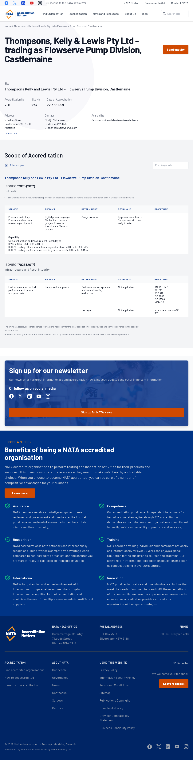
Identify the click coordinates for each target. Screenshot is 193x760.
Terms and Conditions (114, 685)
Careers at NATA (155, 3)
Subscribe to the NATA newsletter (66, 3)
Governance (60, 677)
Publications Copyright (115, 700)
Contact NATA (179, 3)
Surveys (57, 700)
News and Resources (106, 13)
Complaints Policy (111, 708)
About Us (130, 13)
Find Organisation (52, 13)
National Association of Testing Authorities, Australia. (45, 744)
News (56, 685)
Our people (59, 670)
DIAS (145, 13)
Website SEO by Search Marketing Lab (53, 749)
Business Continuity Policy (117, 728)
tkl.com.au (11, 133)
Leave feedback (174, 683)
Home (8, 26)
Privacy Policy (108, 670)
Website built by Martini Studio (19, 749)
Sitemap (105, 692)
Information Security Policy (117, 677)
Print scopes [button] (17, 165)
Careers (57, 708)
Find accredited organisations (25, 670)
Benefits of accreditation (21, 685)
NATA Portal (131, 3)
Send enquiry (176, 49)
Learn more (20, 493)
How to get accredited (19, 677)
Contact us (59, 692)
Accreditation (78, 13)
